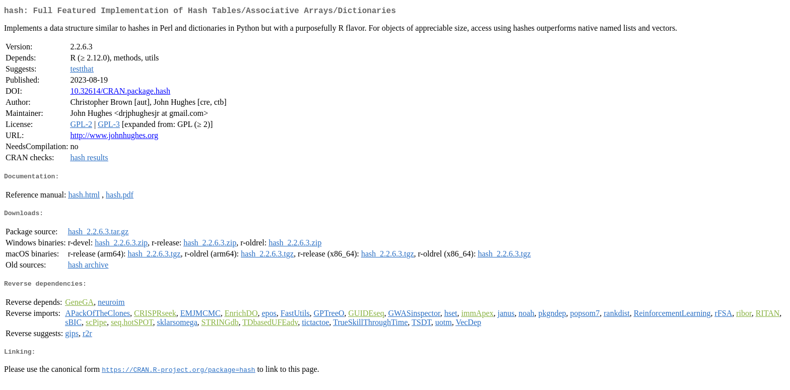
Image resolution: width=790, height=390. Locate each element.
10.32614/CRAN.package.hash (120, 93)
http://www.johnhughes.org (114, 137)
